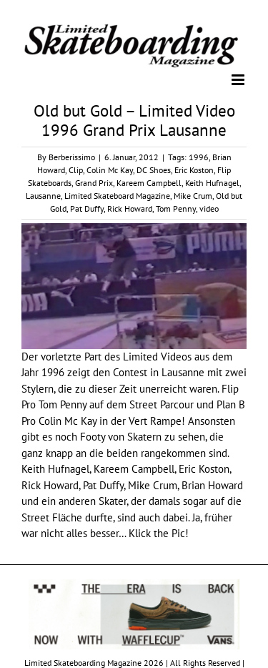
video (209, 208)
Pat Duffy (87, 208)
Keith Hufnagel (212, 182)
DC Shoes (154, 169)
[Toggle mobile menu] (239, 79)
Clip (76, 169)
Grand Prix (94, 182)
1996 (199, 157)
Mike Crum (193, 195)
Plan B (231, 404)
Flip (230, 389)
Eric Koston (194, 169)
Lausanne (43, 195)
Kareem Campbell (149, 182)
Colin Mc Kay (109, 169)
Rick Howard (129, 208)
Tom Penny (176, 208)
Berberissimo (72, 157)
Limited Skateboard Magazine (117, 195)
